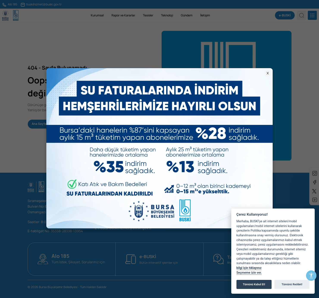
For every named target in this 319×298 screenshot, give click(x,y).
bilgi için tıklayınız (248, 268)
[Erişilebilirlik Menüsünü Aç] (311, 275)
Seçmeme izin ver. (249, 272)
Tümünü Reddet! (291, 284)
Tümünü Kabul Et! (254, 284)
